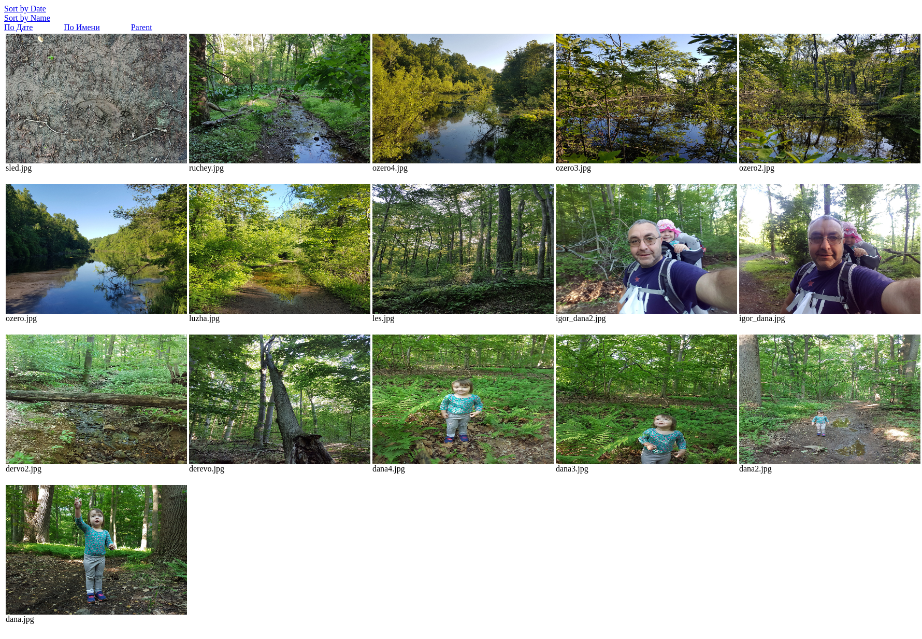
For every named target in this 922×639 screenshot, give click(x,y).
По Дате (18, 27)
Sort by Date (25, 8)
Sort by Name (27, 17)
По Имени (81, 27)
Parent (141, 27)
